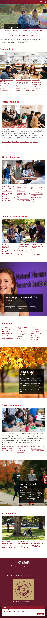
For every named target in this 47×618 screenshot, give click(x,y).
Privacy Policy (28, 611)
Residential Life (6, 142)
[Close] (43, 607)
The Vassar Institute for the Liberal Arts (34, 572)
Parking (33, 327)
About (4, 572)
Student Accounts (36, 329)
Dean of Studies (6, 201)
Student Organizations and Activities (31, 498)
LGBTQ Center (21, 254)
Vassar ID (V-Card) (36, 334)
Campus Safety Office (22, 544)
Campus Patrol (6, 541)
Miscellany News (20, 82)
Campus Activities (5, 86)
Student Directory (21, 88)
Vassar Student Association (36, 87)
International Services (23, 248)
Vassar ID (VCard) (37, 84)
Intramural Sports (30, 491)
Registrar (18, 86)
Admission (15, 572)
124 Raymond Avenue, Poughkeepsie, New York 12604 (23, 566)
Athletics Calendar (22, 491)
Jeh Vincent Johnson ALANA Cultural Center (8, 186)
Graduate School (22, 306)
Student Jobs (36, 80)
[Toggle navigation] (41, 2)
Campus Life (21, 572)
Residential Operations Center (20, 142)
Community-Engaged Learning (22, 447)
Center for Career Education (10, 306)
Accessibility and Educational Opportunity (6, 246)
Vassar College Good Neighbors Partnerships (37, 449)
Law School (21, 308)
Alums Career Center (10, 304)
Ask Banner (5, 327)
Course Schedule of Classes (23, 80)
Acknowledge (41, 614)
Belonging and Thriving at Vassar (8, 250)
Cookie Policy (9, 611)
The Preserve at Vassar (39, 492)
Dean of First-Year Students (7, 194)
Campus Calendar (7, 329)
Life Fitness (30, 494)
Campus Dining (4, 88)
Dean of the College (22, 185)
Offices (18, 338)
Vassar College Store (37, 82)
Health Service (21, 191)
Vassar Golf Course (39, 497)
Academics (9, 572)
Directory (19, 331)
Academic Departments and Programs (6, 80)
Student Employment (33, 306)
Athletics (22, 494)
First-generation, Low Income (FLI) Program (23, 245)
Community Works (7, 450)
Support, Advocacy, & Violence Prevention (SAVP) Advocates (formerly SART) (37, 546)
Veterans (33, 252)
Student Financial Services (23, 90)
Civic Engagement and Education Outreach (8, 447)
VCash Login (35, 90)
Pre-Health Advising (35, 304)
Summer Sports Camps (37, 447)
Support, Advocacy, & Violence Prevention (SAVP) (37, 188)
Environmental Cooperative (21, 451)
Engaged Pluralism (7, 254)
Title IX (33, 201)
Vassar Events (6, 331)
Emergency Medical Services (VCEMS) (7, 544)
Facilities (22, 496)
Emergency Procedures (8, 547)
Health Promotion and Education (23, 188)
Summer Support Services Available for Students (37, 194)
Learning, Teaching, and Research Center (23, 194)
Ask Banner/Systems (5, 84)
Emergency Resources (23, 541)
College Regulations (5, 90)
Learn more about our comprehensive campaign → (21, 602)
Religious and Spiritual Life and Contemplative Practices (37, 246)
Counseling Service (7, 191)
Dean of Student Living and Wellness (8, 197)
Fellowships (21, 304)
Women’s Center (35, 254)
